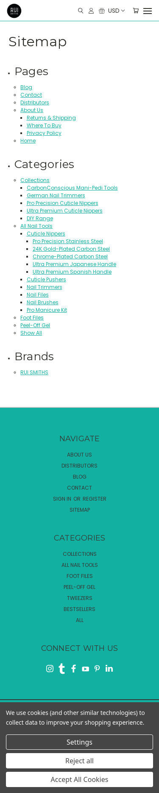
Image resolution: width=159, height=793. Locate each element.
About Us (31, 110)
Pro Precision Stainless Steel (68, 241)
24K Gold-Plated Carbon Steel (71, 248)
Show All (31, 332)
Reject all (79, 760)
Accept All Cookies (80, 779)
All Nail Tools (36, 226)
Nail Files (38, 294)
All (80, 620)
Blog (26, 87)
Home (28, 140)
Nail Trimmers (44, 287)
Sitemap (80, 509)
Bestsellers (79, 609)
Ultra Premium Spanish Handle (72, 271)
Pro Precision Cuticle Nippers (62, 203)
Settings (79, 742)
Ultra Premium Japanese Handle (74, 264)
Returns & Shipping (51, 117)
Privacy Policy (44, 133)
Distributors (34, 102)
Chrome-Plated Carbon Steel (70, 256)
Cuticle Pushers (46, 279)
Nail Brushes (43, 302)
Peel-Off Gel (35, 325)
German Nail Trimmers (56, 195)
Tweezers (79, 598)
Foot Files (32, 317)
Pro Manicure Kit (47, 310)
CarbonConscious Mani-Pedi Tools (72, 187)
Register (94, 498)
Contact (31, 94)
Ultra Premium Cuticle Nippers (65, 210)
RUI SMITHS (34, 372)
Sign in (63, 498)
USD (116, 10)
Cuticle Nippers (46, 233)
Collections (35, 180)
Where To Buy (44, 125)
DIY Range (40, 218)
